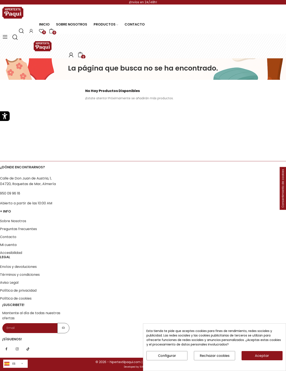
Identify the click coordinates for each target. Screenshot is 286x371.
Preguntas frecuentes (18, 228)
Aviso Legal (9, 282)
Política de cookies (16, 298)
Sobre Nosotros (13, 221)
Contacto (8, 236)
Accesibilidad (11, 252)
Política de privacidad (18, 290)
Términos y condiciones (20, 274)
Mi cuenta (8, 244)
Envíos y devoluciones (18, 266)
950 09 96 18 (10, 193)
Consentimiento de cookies (283, 188)
